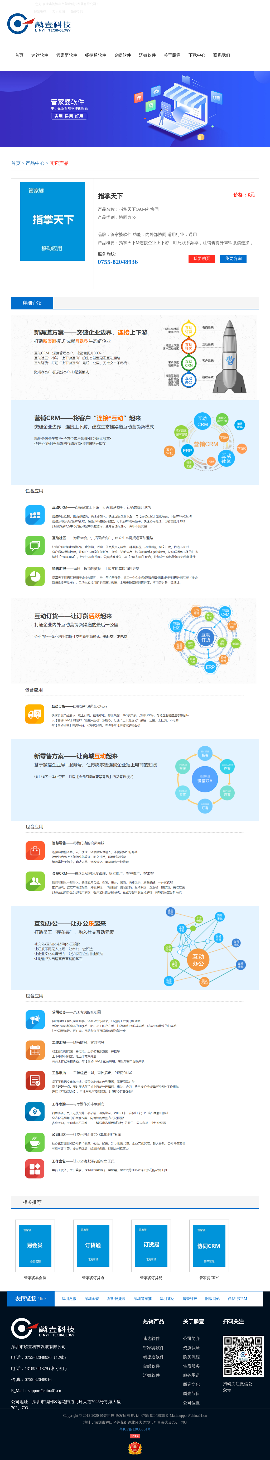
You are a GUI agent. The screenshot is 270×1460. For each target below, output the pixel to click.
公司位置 (191, 1402)
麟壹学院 (77, 12)
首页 (19, 55)
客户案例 (58, 12)
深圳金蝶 (91, 1299)
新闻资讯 (40, 12)
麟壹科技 (189, 1299)
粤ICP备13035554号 (135, 1429)
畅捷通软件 (95, 55)
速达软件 (39, 55)
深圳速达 (167, 1299)
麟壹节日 (191, 1393)
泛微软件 (147, 55)
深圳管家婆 (142, 1299)
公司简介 (191, 1338)
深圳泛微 (69, 1299)
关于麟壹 (172, 55)
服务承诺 (191, 1375)
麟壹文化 (191, 1384)
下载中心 (197, 55)
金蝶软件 (122, 55)
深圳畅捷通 (116, 1299)
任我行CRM (237, 1299)
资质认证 (191, 1347)
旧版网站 (212, 1299)
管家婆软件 (66, 55)
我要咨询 (233, 258)
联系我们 (221, 55)
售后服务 (191, 1366)
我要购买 (201, 258)
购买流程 (191, 1357)
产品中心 (35, 163)
